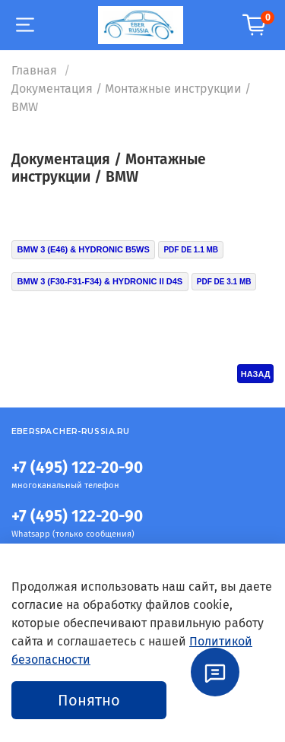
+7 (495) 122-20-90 (77, 467)
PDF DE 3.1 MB (224, 281)
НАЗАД (256, 374)
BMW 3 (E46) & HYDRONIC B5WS (83, 249)
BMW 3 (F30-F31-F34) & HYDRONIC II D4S (100, 281)
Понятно (89, 700)
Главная (34, 70)
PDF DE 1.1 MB (190, 250)
